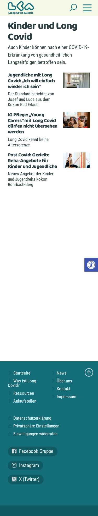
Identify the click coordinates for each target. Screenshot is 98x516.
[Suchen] (73, 8)
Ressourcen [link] (21, 393)
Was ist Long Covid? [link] (22, 383)
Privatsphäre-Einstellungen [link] (33, 426)
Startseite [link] (19, 373)
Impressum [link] (63, 396)
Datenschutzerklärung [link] (29, 418)
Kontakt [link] (60, 388)
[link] (91, 265)
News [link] (59, 373)
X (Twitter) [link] (25, 479)
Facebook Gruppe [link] (32, 451)
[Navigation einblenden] (87, 8)
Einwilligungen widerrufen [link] (32, 433)
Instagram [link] (25, 465)
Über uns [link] (61, 380)
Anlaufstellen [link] (22, 401)
